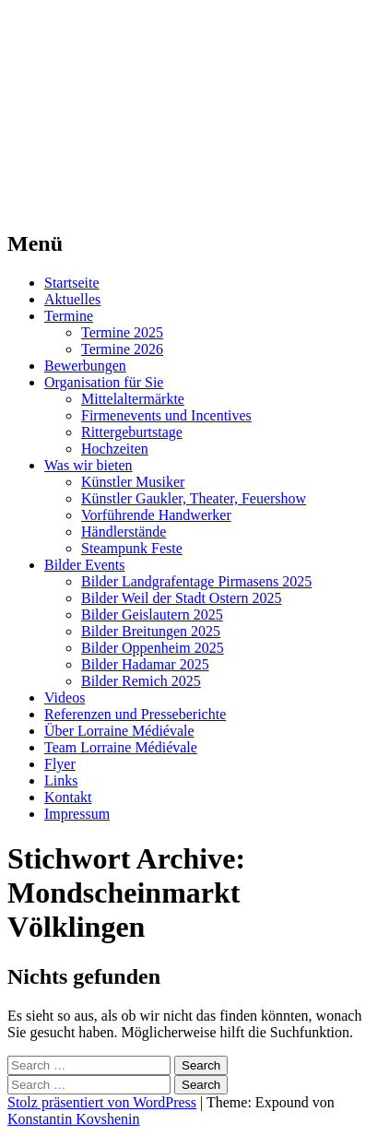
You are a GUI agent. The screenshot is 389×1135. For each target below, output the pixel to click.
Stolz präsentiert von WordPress (101, 1102)
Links (60, 780)
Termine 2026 (122, 349)
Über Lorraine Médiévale (119, 731)
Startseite (72, 282)
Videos (64, 697)
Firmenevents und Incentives (166, 415)
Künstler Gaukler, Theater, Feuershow (193, 498)
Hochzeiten (114, 448)
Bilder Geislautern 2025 (152, 614)
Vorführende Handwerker (156, 515)
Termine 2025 (122, 332)
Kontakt (68, 797)
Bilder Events (84, 565)
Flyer (60, 764)
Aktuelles (72, 299)
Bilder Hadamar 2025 (145, 664)
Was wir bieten (88, 465)
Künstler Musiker (132, 482)
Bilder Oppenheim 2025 (152, 648)
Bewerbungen (85, 365)
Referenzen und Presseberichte (135, 714)
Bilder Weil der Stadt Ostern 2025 (181, 598)
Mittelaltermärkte (132, 399)
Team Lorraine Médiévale (120, 747)
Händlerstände (123, 531)
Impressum (77, 814)
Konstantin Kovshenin (73, 1119)
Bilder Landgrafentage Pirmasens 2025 (196, 581)
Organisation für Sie (103, 382)
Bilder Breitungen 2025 (150, 631)
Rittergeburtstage (132, 432)
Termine (68, 316)
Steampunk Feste (132, 548)
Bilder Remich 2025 (141, 681)
